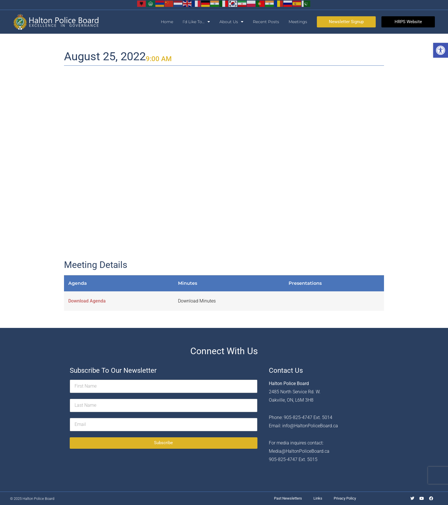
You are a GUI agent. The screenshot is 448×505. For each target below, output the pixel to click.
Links (317, 498)
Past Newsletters (288, 498)
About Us (231, 22)
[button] (440, 50)
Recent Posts (266, 21)
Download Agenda (87, 301)
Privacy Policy (345, 498)
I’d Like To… (196, 22)
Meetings (298, 21)
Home (167, 21)
